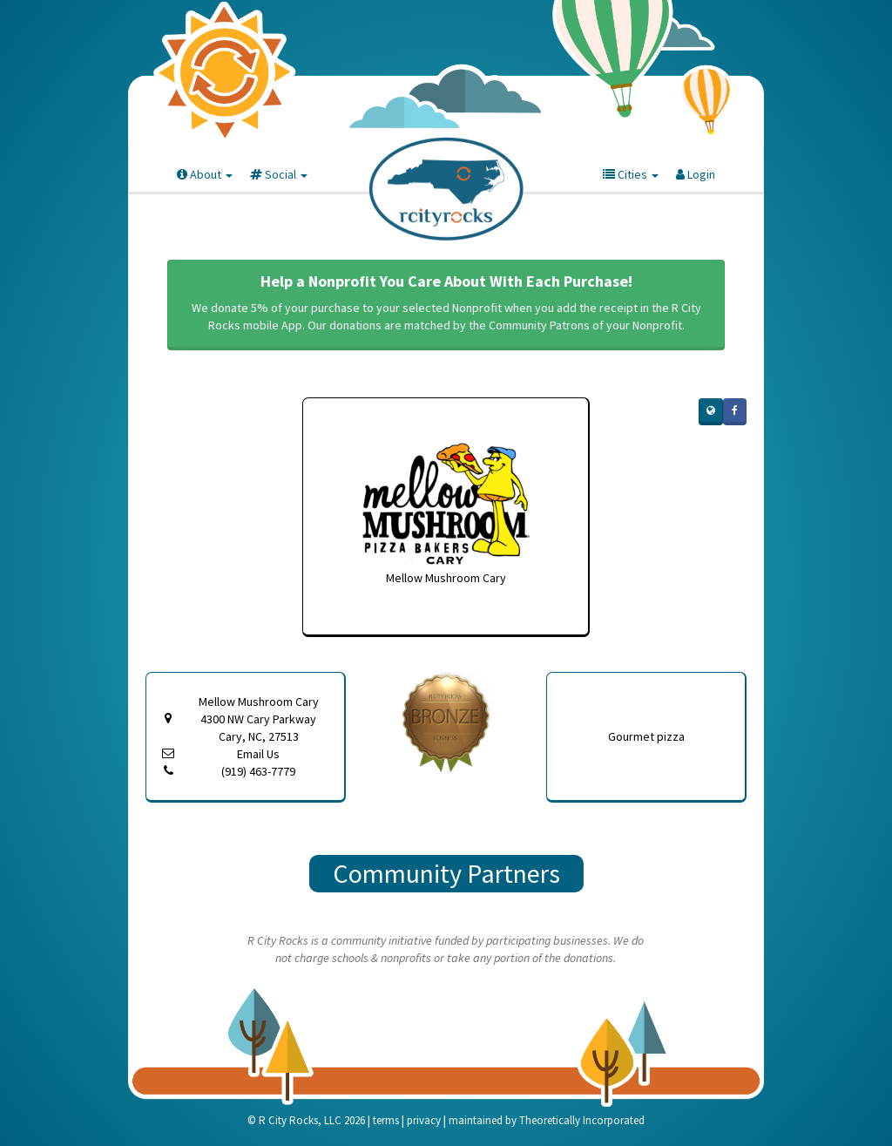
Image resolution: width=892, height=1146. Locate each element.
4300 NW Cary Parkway (258, 728)
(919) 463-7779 (258, 771)
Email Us (258, 754)
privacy (424, 1120)
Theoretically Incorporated (582, 1120)
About (205, 174)
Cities (631, 174)
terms (386, 1120)
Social (278, 174)
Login (695, 174)
